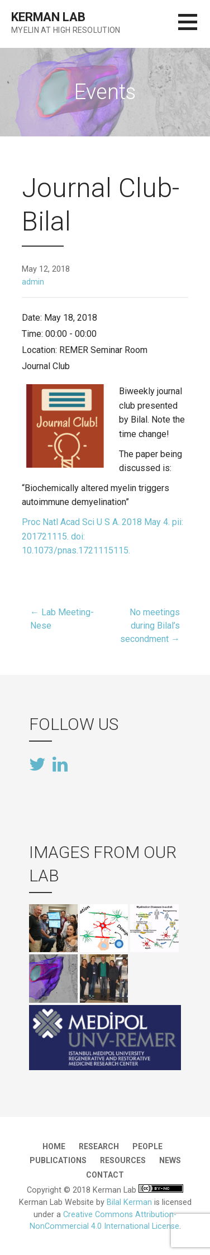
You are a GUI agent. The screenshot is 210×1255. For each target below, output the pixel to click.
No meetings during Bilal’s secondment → (150, 625)
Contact (105, 1174)
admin (33, 282)
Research (99, 1146)
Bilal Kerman (129, 1202)
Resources (123, 1160)
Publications (58, 1160)
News (170, 1160)
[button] (194, 28)
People (147, 1146)
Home (53, 1146)
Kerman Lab (48, 17)
